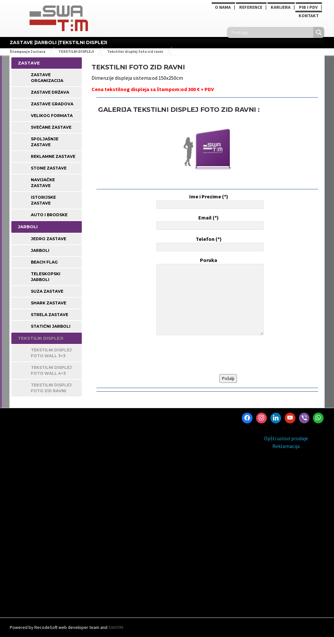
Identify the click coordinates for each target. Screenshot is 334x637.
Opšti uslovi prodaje (286, 438)
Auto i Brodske (49, 214)
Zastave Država (50, 92)
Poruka (208, 297)
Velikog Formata (52, 115)
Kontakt (309, 15)
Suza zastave (47, 291)
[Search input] (272, 32)
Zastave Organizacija (47, 77)
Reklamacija (286, 446)
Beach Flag (44, 262)
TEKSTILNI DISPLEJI (83, 42)
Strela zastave (49, 314)
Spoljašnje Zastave (44, 141)
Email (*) (208, 222)
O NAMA (223, 7)
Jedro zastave (48, 238)
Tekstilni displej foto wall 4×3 (51, 370)
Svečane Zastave (51, 127)
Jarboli (40, 250)
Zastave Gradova (52, 103)
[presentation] (204, 355)
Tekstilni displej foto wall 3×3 (51, 353)
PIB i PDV (308, 7)
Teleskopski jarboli (45, 276)
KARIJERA (281, 7)
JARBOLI (45, 42)
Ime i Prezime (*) (208, 201)
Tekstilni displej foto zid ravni (51, 388)
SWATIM (115, 627)
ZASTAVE (21, 42)
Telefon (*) (208, 243)
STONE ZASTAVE (49, 168)
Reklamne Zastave (53, 156)
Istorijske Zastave (43, 200)
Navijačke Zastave (43, 182)
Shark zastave (48, 303)
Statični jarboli (50, 326)
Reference (250, 7)
